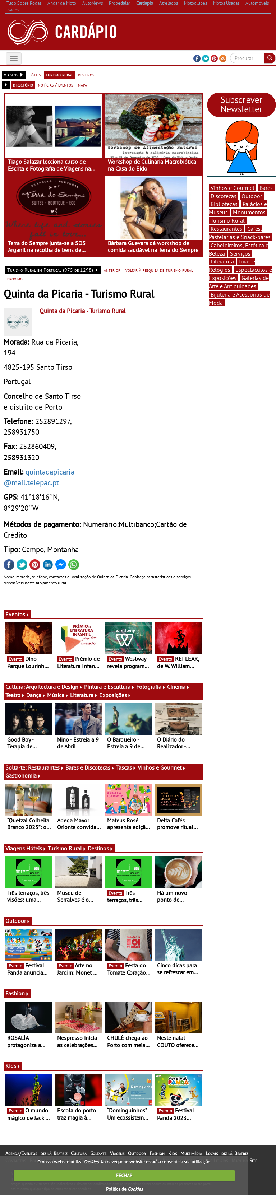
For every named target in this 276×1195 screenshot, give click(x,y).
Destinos (100, 848)
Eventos (17, 614)
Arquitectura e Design (54, 686)
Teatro (15, 695)
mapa (82, 84)
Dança (36, 695)
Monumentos (249, 212)
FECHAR (124, 1175)
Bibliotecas (224, 203)
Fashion (17, 993)
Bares (266, 187)
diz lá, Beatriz (54, 1153)
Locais (212, 1153)
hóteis (35, 74)
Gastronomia (23, 775)
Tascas (126, 767)
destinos (86, 74)
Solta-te (98, 1153)
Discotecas (223, 196)
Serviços (240, 253)
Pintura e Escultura (109, 686)
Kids (12, 1065)
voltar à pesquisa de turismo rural (159, 270)
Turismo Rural (67, 848)
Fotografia (151, 686)
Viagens (117, 1153)
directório (23, 84)
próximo (15, 278)
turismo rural (59, 74)
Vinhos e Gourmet (162, 767)
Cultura (79, 1153)
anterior (112, 270)
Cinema (178, 686)
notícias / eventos (55, 84)
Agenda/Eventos (21, 1153)
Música (58, 695)
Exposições (115, 695)
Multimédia (191, 1153)
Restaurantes (46, 767)
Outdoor (17, 920)
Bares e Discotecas (90, 767)
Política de (124, 1189)
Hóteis (36, 848)
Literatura (84, 695)
